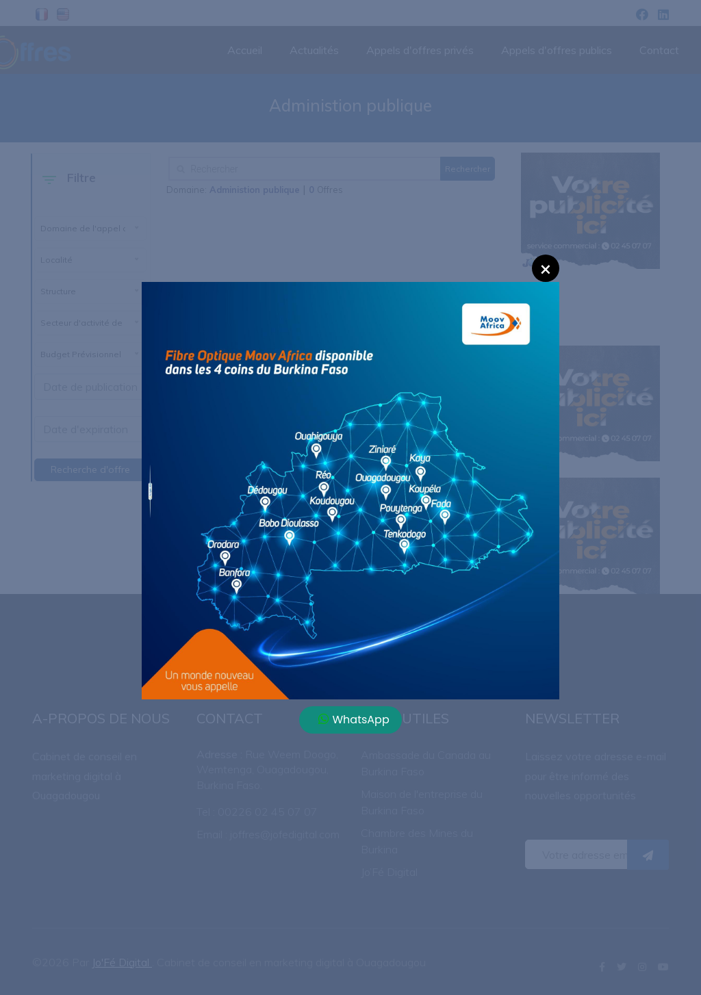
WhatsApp (354, 719)
